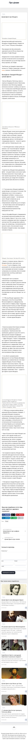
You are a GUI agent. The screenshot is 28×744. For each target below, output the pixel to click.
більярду (4, 265)
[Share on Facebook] (6, 515)
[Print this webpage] (20, 518)
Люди (3, 14)
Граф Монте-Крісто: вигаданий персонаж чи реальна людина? (11, 656)
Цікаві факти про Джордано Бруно (12, 600)
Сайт (2, 566)
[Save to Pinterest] (20, 515)
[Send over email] (13, 518)
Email (15, 561)
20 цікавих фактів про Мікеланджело (13, 627)
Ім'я (2, 561)
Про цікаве (14, 2)
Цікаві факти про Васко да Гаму (11, 683)
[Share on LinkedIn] (6, 518)
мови (3, 70)
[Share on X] (13, 515)
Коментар (4, 551)
